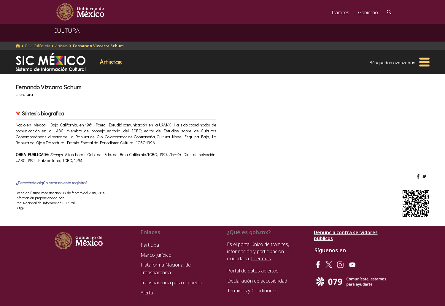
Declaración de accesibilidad (257, 281)
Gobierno (368, 12)
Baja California (37, 45)
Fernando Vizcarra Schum (98, 45)
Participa (150, 245)
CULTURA (66, 30)
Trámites (340, 12)
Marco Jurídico (156, 255)
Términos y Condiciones (252, 290)
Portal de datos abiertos (253, 270)
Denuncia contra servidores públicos (346, 235)
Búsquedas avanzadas (392, 62)
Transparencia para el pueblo (171, 282)
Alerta (147, 292)
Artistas (61, 45)
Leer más (261, 258)
